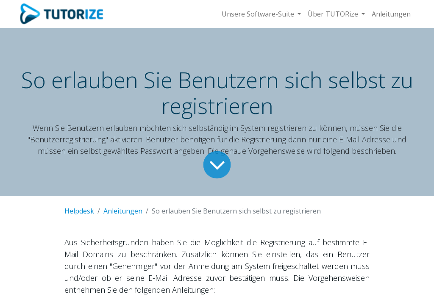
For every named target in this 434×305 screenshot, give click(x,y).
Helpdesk (79, 211)
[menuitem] (391, 14)
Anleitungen (122, 211)
